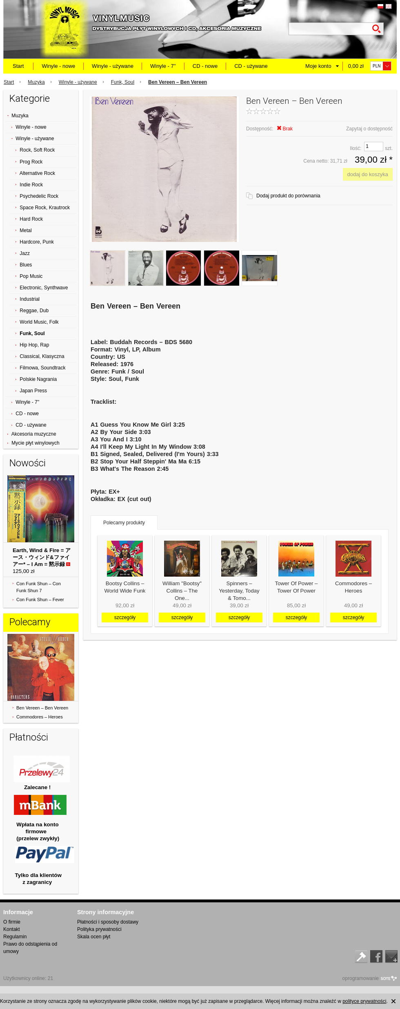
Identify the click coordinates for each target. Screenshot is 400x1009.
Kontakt (11, 929)
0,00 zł (356, 66)
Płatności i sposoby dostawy (107, 922)
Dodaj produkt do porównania (288, 196)
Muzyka (36, 82)
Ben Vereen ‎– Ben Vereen (42, 707)
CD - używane (251, 66)
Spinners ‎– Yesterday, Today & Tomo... (239, 590)
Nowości (27, 463)
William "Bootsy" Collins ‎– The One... (182, 590)
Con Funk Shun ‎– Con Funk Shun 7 (38, 587)
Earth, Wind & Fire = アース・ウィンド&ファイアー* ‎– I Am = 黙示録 (42, 557)
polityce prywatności (364, 1001)
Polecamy (29, 622)
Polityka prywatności (99, 929)
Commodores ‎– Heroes (39, 716)
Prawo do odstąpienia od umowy (30, 947)
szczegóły (125, 617)
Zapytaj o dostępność (369, 129)
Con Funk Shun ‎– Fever (40, 599)
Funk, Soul (122, 82)
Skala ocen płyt (93, 937)
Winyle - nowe (58, 66)
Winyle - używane (112, 66)
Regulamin (15, 937)
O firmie (11, 922)
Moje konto (318, 66)
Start (18, 66)
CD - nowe (205, 66)
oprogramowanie (360, 978)
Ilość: (355, 148)
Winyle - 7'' (163, 66)
